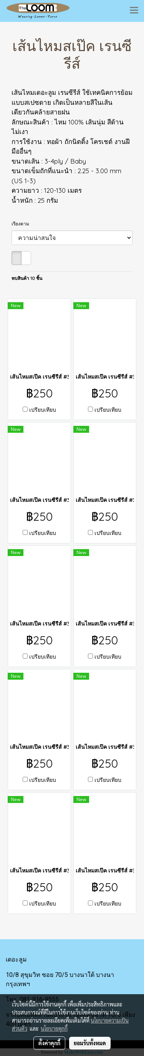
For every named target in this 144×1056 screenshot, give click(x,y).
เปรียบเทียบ (42, 409)
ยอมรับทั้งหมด (90, 1042)
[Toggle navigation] (134, 10)
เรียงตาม (22, 224)
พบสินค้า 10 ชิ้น (27, 278)
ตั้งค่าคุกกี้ (49, 1042)
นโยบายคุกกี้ (54, 1028)
